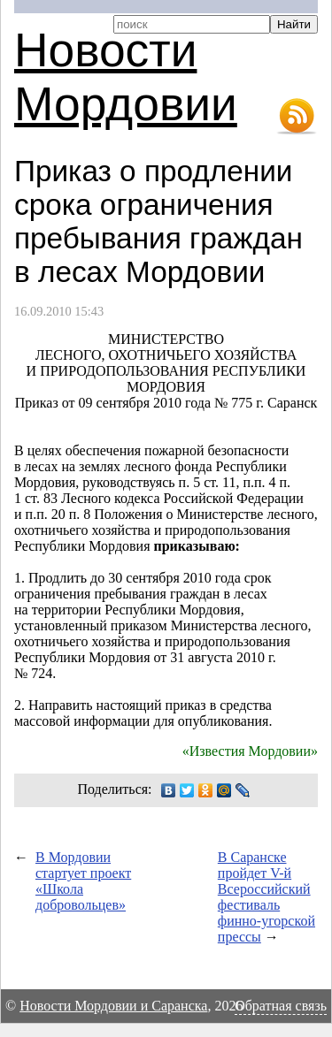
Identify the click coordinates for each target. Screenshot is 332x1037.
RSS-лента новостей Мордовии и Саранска (296, 116)
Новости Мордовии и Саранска (113, 1005)
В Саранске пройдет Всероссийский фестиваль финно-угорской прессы (266, 897)
